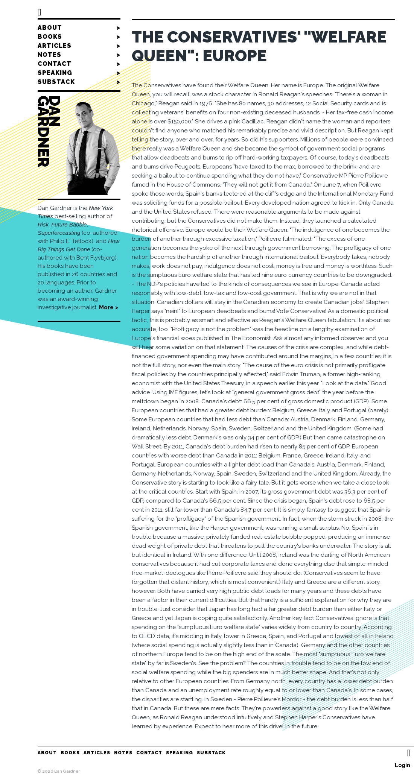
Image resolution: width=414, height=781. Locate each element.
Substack (79, 82)
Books (79, 36)
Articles (79, 45)
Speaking (79, 72)
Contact (79, 63)
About (79, 27)
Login (402, 765)
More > (108, 307)
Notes (79, 54)
